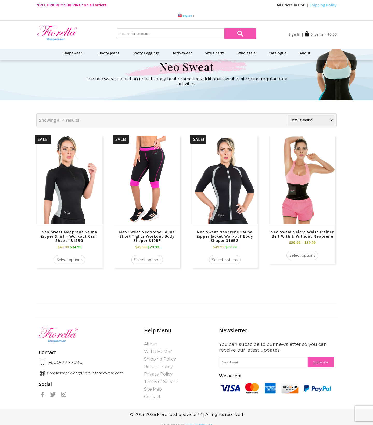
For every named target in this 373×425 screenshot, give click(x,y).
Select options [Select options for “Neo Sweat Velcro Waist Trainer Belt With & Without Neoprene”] (302, 255)
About (304, 53)
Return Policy (158, 366)
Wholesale (247, 53)
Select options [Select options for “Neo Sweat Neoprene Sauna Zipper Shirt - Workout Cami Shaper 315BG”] (69, 259)
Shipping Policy (323, 5)
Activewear (182, 53)
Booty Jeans (108, 53)
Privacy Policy (158, 374)
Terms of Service (161, 381)
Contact (152, 396)
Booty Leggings (146, 53)
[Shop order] (311, 120)
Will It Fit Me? (158, 351)
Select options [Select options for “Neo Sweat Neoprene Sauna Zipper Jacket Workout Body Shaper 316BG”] (225, 259)
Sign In (294, 34)
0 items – (321, 34)
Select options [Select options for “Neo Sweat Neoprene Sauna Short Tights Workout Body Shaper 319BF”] (147, 259)
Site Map (153, 389)
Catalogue (277, 53)
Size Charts (215, 53)
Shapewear (72, 53)
